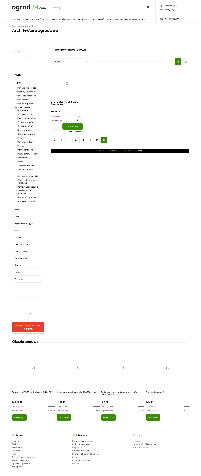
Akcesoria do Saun (25, 165)
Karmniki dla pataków (26, 118)
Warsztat (19, 209)
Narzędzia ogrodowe (26, 95)
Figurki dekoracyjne (24, 223)
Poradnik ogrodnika (81, 460)
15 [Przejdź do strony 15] (90, 140)
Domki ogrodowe (25, 149)
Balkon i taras (21, 251)
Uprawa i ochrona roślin (27, 176)
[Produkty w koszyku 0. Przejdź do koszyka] (172, 18)
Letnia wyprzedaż (23, 244)
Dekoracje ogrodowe (26, 197)
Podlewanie (22, 99)
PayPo (15, 444)
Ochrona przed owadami (24, 192)
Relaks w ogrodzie (25, 103)
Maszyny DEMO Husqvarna (144, 444)
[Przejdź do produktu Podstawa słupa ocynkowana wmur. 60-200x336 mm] (122, 371)
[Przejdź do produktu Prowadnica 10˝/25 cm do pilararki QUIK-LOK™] (33, 371)
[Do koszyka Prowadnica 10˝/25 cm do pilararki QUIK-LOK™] (19, 417)
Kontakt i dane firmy (81, 450)
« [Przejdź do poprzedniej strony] (54, 140)
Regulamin (77, 447)
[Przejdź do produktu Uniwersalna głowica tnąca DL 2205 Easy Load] (78, 371)
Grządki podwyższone (27, 122)
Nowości (19, 272)
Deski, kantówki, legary (27, 154)
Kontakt (76, 463)
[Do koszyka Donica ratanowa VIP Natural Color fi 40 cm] (72, 126)
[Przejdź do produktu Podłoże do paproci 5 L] (167, 371)
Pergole (20, 146)
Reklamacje (17, 447)
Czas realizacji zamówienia (23, 457)
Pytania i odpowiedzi (21, 463)
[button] (76, 132)
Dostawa (16, 441)
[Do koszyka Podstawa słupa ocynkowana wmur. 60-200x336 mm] (108, 417)
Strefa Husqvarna (140, 447)
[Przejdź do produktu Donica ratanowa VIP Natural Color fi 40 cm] (67, 83)
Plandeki (21, 161)
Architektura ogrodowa (23, 108)
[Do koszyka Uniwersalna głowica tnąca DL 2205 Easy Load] (64, 417)
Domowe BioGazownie (27, 187)
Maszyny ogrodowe (26, 91)
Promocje (19, 279)
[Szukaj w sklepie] (98, 7)
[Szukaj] (148, 8)
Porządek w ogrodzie (26, 88)
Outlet (18, 237)
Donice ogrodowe (25, 142)
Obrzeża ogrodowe (26, 134)
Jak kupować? (18, 466)
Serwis (75, 457)
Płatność (16, 450)
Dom (17, 216)
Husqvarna (137, 441)
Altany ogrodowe (25, 114)
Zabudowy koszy (25, 169)
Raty (14, 454)
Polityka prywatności (81, 444)
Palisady (21, 138)
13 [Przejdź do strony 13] (76, 140)
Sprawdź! (138, 150)
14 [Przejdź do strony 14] (83, 140)
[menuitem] (16, 19)
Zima (17, 230)
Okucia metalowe (25, 126)
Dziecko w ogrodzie (26, 201)
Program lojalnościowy (82, 441)
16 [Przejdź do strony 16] (97, 140)
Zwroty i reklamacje (20, 460)
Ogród (18, 82)
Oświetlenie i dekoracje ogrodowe (27, 181)
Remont (18, 265)
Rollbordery (22, 157)
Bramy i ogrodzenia (26, 130)
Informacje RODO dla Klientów (85, 454)
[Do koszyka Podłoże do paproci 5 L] (153, 417)
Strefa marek (21, 258)
